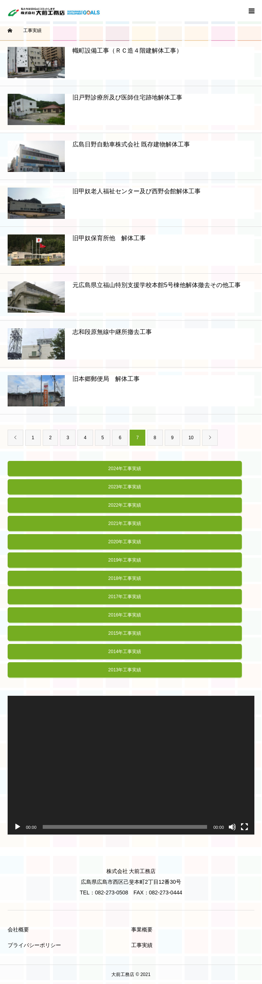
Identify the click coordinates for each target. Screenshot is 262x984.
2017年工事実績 (124, 596)
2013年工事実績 (124, 670)
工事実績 (142, 945)
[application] (131, 765)
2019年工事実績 (124, 560)
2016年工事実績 (124, 615)
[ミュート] (232, 827)
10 (190, 437)
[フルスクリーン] (244, 827)
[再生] (17, 827)
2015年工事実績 (124, 633)
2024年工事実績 (124, 468)
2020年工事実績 (124, 541)
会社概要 (18, 929)
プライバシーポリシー (34, 945)
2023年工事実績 (124, 487)
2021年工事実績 (124, 523)
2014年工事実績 (124, 651)
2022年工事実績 (124, 505)
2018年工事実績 (124, 578)
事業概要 (142, 929)
